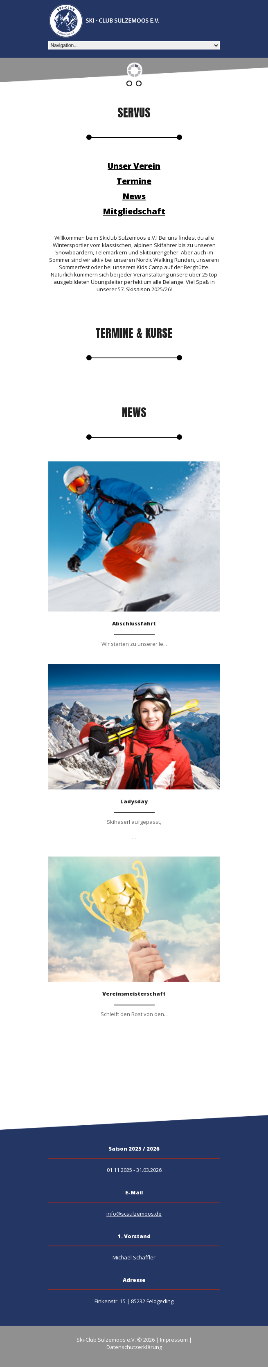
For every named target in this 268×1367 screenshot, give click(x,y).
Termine (134, 181)
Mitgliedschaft (134, 211)
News (134, 196)
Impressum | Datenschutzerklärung (149, 1343)
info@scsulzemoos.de (134, 1213)
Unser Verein (134, 165)
